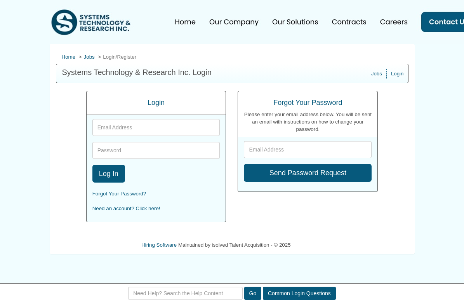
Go (253, 293)
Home (69, 57)
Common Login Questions (299, 293)
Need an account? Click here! (126, 208)
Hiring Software (159, 245)
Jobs (89, 57)
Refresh (313, 245)
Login (397, 74)
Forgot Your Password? (119, 194)
